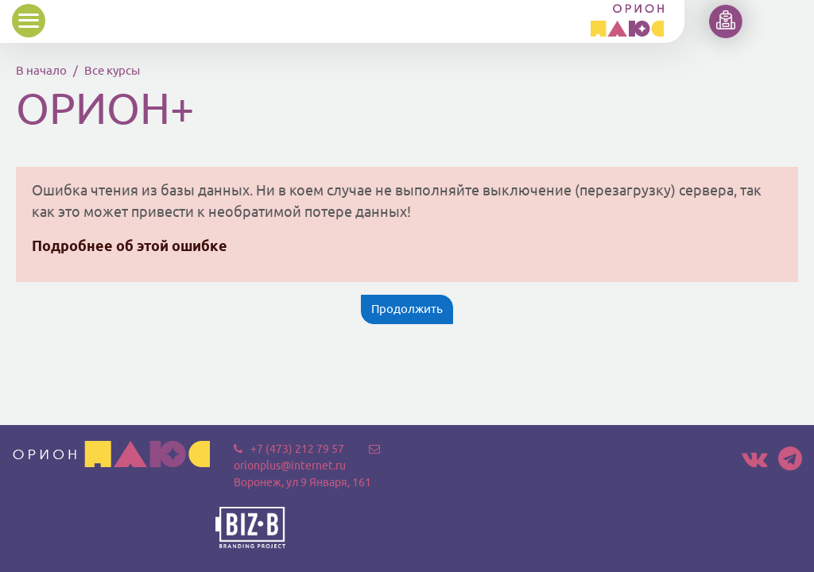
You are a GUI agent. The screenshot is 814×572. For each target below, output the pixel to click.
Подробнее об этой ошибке (129, 245)
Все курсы (112, 70)
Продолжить (407, 308)
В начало (41, 70)
